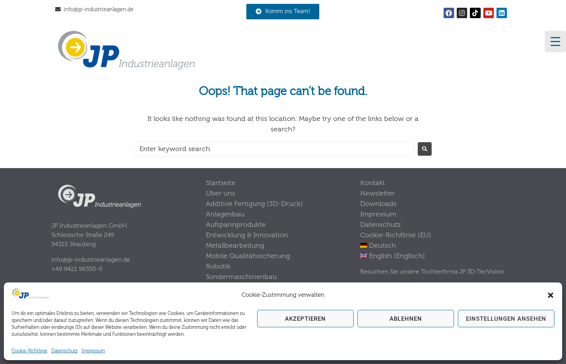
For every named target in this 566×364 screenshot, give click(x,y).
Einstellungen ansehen (506, 318)
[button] (550, 295)
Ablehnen (406, 318)
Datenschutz (64, 351)
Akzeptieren (305, 318)
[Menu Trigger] (555, 41)
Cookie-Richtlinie (29, 351)
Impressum (93, 351)
